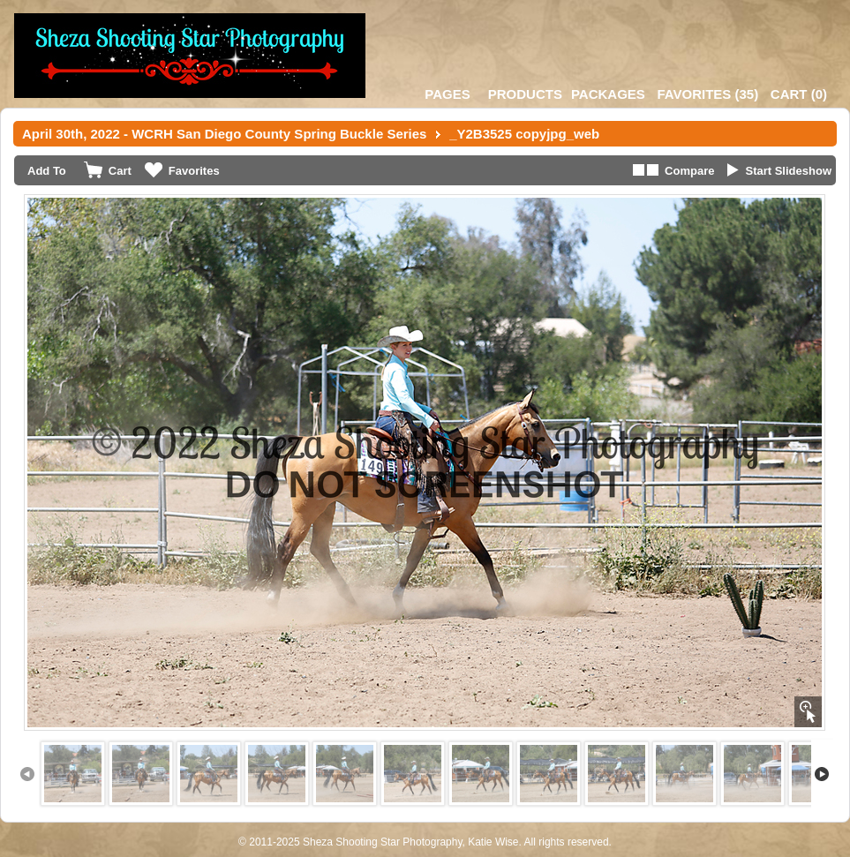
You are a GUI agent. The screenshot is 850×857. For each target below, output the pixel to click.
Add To (46, 170)
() (707, 93)
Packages (608, 93)
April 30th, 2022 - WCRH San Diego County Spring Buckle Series (224, 133)
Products (525, 93)
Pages (447, 93)
